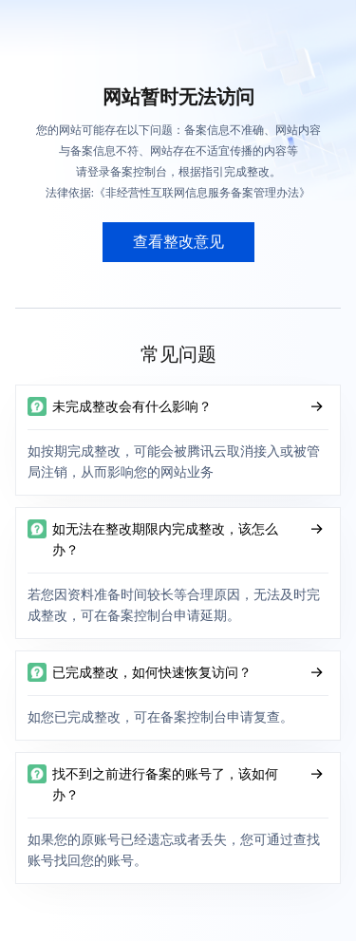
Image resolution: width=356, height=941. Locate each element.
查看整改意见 (178, 242)
